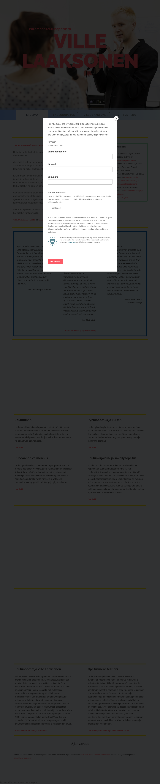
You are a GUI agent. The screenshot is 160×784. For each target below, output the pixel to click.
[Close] (116, 118)
